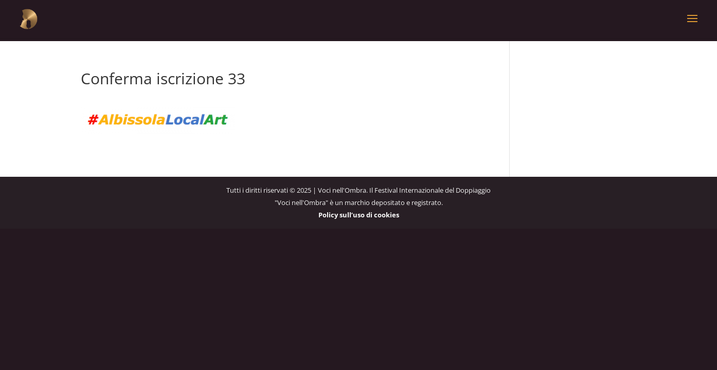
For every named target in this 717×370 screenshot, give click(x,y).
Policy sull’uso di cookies (358, 214)
